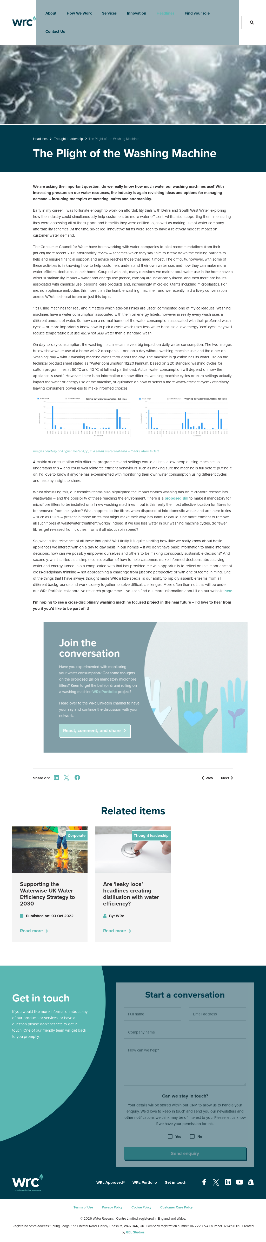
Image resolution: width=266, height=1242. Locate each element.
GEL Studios (135, 1232)
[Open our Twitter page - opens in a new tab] (215, 1182)
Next (227, 778)
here (228, 590)
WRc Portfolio (144, 1182)
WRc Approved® (110, 1182)
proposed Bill (176, 498)
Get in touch (176, 1182)
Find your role (193, 9)
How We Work (75, 9)
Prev (207, 778)
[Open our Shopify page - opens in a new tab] (251, 1182)
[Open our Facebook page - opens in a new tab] (204, 1182)
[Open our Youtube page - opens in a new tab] (239, 1182)
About (47, 9)
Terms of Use (83, 1207)
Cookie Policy (141, 1207)
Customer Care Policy (176, 1207)
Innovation (133, 9)
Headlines (162, 9)
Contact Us (52, 27)
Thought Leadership (68, 139)
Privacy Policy (112, 1207)
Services (106, 9)
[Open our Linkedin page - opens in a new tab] (228, 1182)
